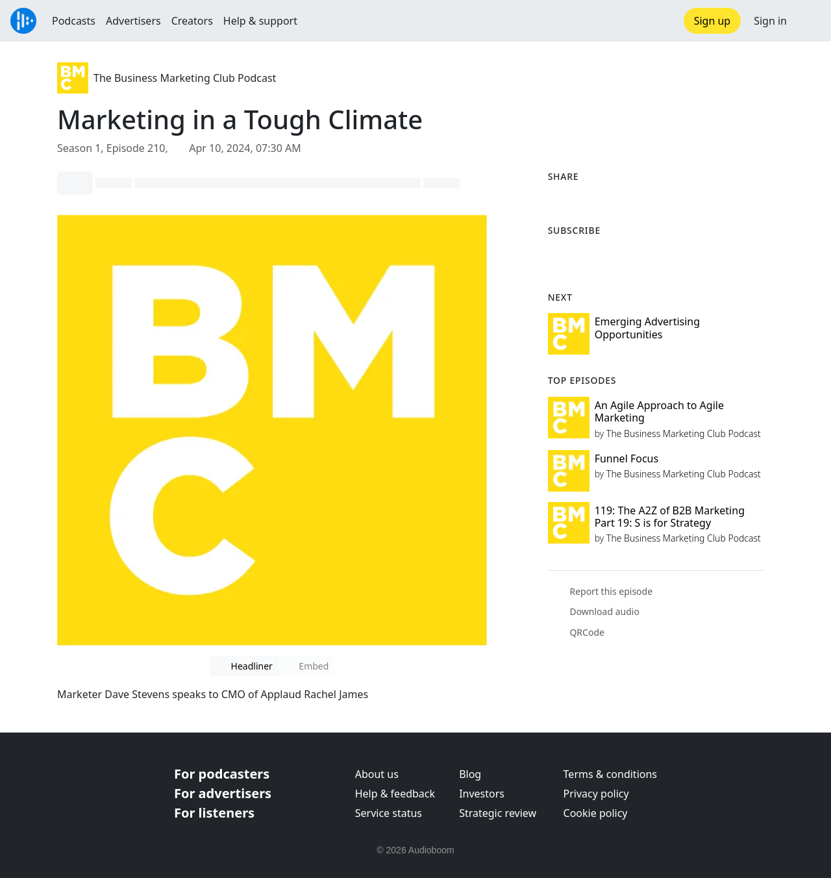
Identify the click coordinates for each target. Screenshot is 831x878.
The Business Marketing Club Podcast (184, 78)
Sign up (712, 21)
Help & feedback (395, 793)
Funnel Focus (627, 458)
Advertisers (133, 21)
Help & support (260, 21)
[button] (809, 21)
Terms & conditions (610, 774)
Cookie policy (596, 813)
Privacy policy (596, 793)
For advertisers (222, 793)
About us (377, 774)
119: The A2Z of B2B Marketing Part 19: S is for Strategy (670, 516)
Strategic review (497, 813)
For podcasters (221, 774)
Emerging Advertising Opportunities (647, 327)
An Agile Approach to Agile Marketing (659, 411)
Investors (481, 793)
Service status (388, 813)
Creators (192, 21)
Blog (470, 774)
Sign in (770, 21)
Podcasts (73, 21)
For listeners (214, 813)
